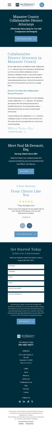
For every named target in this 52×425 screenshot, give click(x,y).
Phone (11, 277)
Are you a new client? (15, 288)
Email (10, 283)
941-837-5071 (26, 345)
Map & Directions (26, 363)
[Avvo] (28, 401)
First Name (12, 266)
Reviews (26, 389)
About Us (26, 376)
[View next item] (29, 226)
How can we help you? (15, 294)
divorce (10, 69)
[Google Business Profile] (20, 401)
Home (26, 372)
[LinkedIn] (24, 401)
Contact (26, 392)
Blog (26, 386)
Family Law (26, 379)
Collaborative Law (26, 382)
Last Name (12, 271)
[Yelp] (32, 401)
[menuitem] (21, 424)
